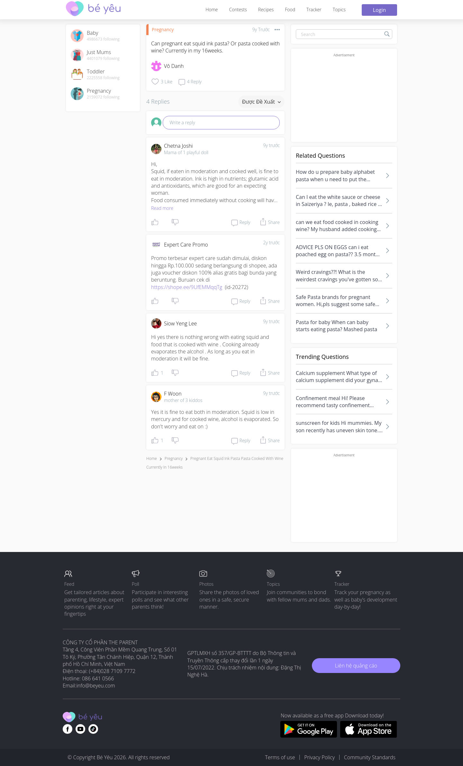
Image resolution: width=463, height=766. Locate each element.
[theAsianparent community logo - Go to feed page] (93, 9)
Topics (339, 9)
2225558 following (103, 77)
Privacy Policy (319, 757)
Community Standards (369, 757)
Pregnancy (163, 29)
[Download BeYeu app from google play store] (308, 735)
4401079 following (103, 58)
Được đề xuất (261, 101)
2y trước (271, 242)
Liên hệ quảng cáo (356, 665)
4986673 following (103, 39)
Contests (238, 9)
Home (211, 9)
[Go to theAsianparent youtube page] (80, 729)
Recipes (266, 9)
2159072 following (103, 97)
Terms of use (280, 757)
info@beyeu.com (96, 685)
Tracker (314, 9)
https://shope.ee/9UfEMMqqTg (186, 287)
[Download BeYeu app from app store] (368, 735)
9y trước (271, 145)
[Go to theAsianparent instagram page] (93, 729)
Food (290, 9)
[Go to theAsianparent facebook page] (67, 729)
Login (379, 10)
